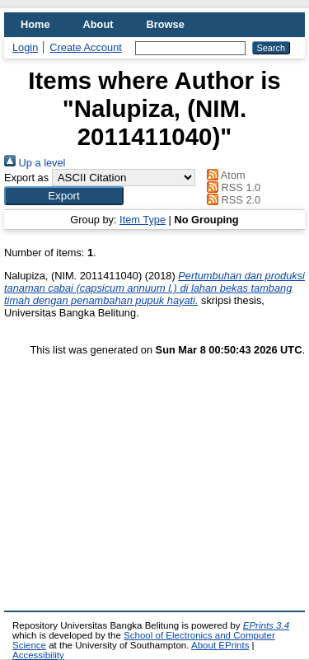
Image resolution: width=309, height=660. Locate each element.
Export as (26, 177)
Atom (224, 175)
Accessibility (38, 655)
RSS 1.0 (231, 187)
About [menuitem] (98, 24)
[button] (64, 195)
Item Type (142, 219)
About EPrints (220, 645)
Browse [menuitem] (166, 24)
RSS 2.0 (231, 200)
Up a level (34, 163)
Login (25, 47)
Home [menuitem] (35, 24)
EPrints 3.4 (266, 625)
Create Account (85, 47)
